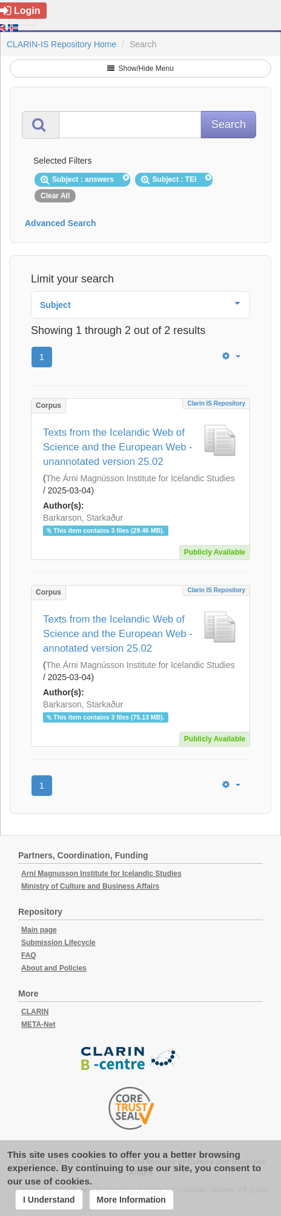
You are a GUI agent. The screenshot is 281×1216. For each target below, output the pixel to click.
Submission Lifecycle (58, 942)
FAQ (28, 955)
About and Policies (54, 968)
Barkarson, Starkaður (83, 518)
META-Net (38, 1024)
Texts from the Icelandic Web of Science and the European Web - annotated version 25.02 (118, 633)
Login (20, 10)
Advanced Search (60, 223)
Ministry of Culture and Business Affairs (90, 886)
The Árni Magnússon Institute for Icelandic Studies (140, 478)
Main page (39, 930)
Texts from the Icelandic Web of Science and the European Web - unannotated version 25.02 (118, 447)
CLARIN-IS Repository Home (61, 44)
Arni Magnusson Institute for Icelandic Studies (101, 873)
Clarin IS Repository (216, 403)
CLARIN (34, 1011)
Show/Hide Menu (140, 68)
